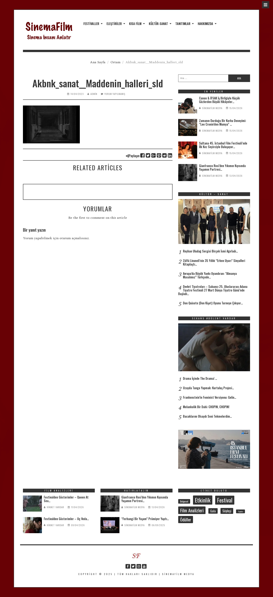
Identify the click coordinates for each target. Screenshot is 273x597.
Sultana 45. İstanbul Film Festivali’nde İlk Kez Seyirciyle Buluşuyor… (223, 145)
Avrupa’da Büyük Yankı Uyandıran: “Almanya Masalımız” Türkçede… (210, 275)
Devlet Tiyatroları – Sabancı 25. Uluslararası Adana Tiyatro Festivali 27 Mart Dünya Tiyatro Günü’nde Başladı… (212, 290)
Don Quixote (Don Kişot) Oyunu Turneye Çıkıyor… (213, 303)
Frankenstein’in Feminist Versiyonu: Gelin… (209, 397)
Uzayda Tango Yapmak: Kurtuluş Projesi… (208, 388)
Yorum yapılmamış (114, 93)
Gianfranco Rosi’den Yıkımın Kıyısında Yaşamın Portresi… (222, 167)
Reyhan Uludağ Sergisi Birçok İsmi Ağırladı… (210, 251)
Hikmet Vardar (55, 507)
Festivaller (91, 23)
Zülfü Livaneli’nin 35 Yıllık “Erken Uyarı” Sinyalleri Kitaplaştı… (214, 262)
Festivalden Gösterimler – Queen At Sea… (66, 499)
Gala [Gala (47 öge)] (213, 511)
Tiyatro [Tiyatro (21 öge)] (240, 511)
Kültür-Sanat (158, 23)
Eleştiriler (114, 23)
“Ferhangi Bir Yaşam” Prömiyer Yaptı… (145, 519)
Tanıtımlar (182, 23)
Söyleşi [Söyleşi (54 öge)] (226, 510)
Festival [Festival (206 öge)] (224, 500)
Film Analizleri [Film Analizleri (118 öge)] (192, 510)
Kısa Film (135, 23)
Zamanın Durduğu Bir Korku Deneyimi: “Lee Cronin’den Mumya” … (222, 122)
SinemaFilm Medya (212, 108)
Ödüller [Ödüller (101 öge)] (185, 519)
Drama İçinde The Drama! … (200, 378)
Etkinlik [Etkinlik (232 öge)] (202, 500)
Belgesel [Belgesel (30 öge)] (184, 501)
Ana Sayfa (97, 62)
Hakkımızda (205, 23)
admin (93, 93)
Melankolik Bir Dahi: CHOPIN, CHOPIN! (206, 407)
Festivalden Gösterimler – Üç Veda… (66, 519)
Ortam (115, 62)
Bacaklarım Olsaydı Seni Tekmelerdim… (207, 416)
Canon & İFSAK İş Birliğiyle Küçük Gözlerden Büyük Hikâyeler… (219, 100)
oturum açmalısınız (74, 238)
